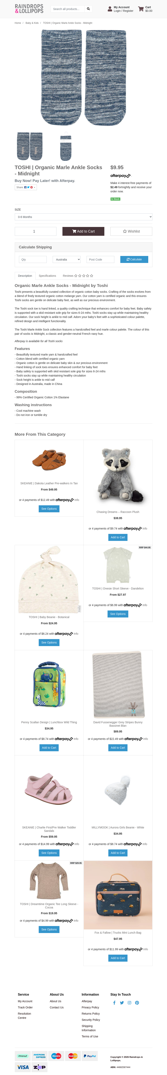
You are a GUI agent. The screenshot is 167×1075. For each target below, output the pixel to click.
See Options (49, 508)
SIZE (18, 209)
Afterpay (87, 1001)
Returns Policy (91, 1013)
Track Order (25, 1007)
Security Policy (91, 1019)
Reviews (78, 275)
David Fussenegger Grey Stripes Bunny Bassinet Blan (118, 724)
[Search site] (88, 8)
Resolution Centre (24, 1015)
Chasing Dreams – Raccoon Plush (118, 512)
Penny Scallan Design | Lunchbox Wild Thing (49, 722)
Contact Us (56, 1007)
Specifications (47, 275)
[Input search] (68, 8)
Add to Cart (83, 231)
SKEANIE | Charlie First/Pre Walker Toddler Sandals (49, 829)
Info (76, 500)
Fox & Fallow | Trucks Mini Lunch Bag (118, 932)
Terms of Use (90, 1036)
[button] (120, 9)
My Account (25, 1001)
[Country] (67, 259)
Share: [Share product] (25, 187)
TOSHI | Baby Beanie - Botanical (49, 617)
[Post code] (101, 259)
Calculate (134, 259)
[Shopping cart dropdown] (145, 9)
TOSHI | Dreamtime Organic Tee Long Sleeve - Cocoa (49, 905)
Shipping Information (89, 1028)
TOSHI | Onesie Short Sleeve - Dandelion (118, 588)
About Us (55, 1001)
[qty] (33, 259)
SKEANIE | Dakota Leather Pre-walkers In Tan (49, 483)
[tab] (25, 276)
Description (25, 275)
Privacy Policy (90, 1007)
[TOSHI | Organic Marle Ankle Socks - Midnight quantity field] (36, 231)
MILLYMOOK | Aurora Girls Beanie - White (118, 827)
